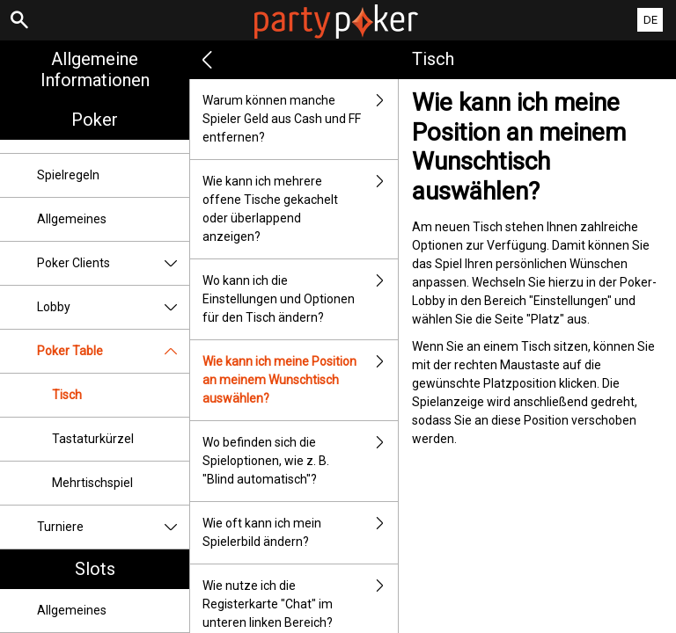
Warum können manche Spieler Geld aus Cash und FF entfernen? (300, 119)
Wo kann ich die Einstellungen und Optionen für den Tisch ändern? (300, 299)
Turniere (113, 527)
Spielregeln (68, 175)
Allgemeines (72, 219)
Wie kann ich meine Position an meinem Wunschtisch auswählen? (300, 380)
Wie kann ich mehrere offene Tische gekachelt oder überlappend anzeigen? (300, 209)
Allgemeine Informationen (95, 69)
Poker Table (113, 351)
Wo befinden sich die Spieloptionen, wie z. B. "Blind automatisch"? (300, 461)
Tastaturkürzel (93, 439)
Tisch (67, 395)
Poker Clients (113, 263)
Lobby (113, 307)
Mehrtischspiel (92, 483)
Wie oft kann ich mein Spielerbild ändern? (300, 533)
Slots (95, 568)
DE (650, 19)
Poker (94, 119)
